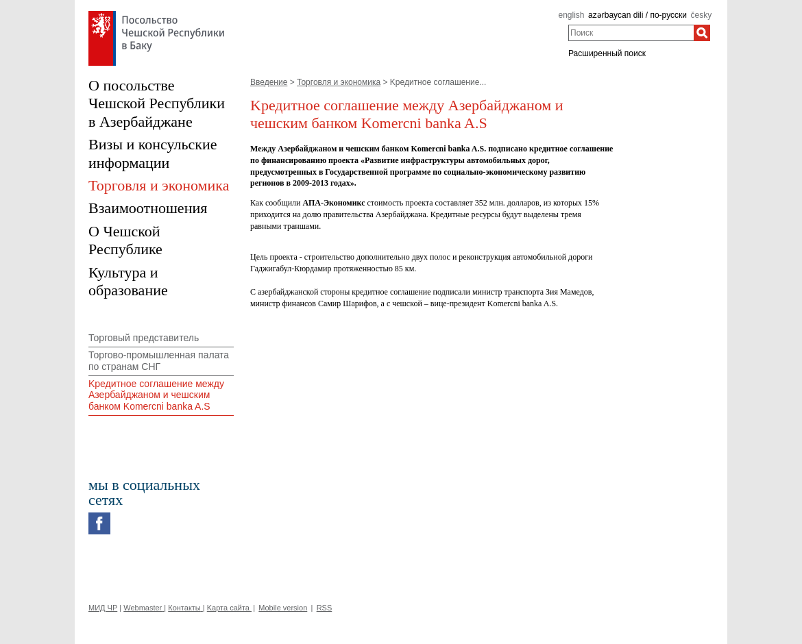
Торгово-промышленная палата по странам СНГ (158, 360)
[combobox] (631, 33)
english (571, 15)
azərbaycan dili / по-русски (637, 15)
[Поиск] (702, 33)
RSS (324, 608)
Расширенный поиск (607, 53)
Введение (268, 82)
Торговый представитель (143, 337)
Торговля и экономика (338, 82)
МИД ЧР (102, 608)
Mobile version (282, 608)
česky (701, 15)
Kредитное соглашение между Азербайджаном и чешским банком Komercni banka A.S (156, 395)
